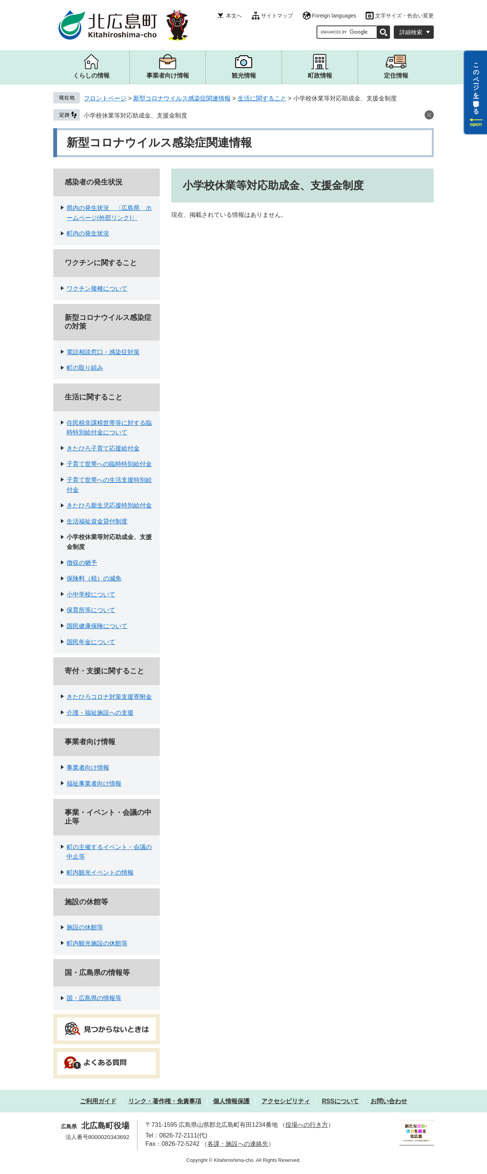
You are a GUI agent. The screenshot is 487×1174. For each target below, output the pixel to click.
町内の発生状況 (88, 233)
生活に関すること (262, 98)
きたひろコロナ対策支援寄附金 (109, 697)
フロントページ (105, 98)
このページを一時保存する (476, 85)
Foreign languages (334, 16)
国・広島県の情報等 (97, 973)
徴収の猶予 (82, 563)
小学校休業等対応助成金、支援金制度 (135, 115)
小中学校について (91, 594)
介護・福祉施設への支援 (100, 712)
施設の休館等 (86, 902)
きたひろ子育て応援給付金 (103, 448)
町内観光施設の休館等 (97, 943)
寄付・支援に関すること (104, 671)
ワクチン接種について (97, 288)
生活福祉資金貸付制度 (97, 521)
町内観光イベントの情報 (100, 872)
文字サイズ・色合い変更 (404, 16)
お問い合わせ (389, 1101)
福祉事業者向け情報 (94, 783)
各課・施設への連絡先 (237, 1144)
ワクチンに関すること (101, 263)
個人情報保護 (231, 1101)
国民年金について (91, 642)
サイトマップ (277, 16)
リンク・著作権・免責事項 (164, 1101)
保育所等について (91, 610)
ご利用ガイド (98, 1101)
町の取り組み (85, 367)
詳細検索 (410, 32)
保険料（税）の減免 (94, 578)
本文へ (234, 16)
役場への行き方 (306, 1125)
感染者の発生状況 (94, 182)
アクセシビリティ (285, 1101)
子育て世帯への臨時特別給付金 (109, 464)
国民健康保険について (97, 626)
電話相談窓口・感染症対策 (103, 352)
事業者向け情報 (90, 742)
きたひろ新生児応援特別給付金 (109, 505)
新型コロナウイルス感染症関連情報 (182, 98)
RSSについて (340, 1101)
